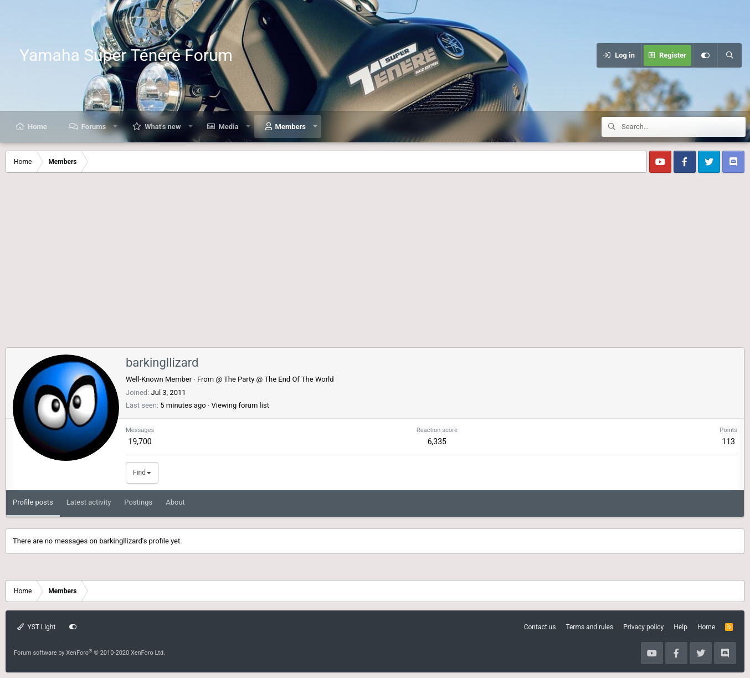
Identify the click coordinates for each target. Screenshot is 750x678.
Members (290, 126)
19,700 (140, 441)
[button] (115, 126)
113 (728, 441)
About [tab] (175, 502)
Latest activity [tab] (88, 502)
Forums (93, 126)
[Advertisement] (375, 264)
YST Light (36, 627)
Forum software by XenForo (89, 652)
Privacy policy (643, 627)
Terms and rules (589, 627)
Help (680, 627)
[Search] (729, 55)
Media (228, 126)
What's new (163, 126)
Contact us (540, 627)
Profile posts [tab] (33, 502)
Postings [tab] (138, 502)
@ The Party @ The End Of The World (274, 379)
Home (37, 126)
